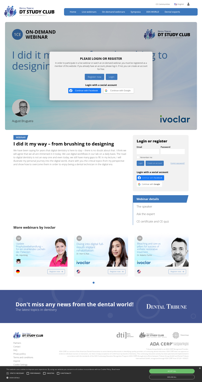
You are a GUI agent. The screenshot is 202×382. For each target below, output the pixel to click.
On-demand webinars (113, 11)
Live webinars (89, 11)
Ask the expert (146, 214)
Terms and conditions (23, 357)
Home (73, 11)
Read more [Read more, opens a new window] (116, 369)
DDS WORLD (152, 11)
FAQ (15, 350)
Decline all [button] (171, 377)
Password (165, 147)
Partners (17, 343)
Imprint (16, 361)
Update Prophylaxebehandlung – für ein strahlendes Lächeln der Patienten (30, 248)
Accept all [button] (172, 371)
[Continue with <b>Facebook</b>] (84, 90)
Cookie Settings (20, 364)
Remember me (146, 157)
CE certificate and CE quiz (153, 221)
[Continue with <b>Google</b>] (119, 90)
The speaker (144, 206)
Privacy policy (19, 353)
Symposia (136, 11)
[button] (94, 283)
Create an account (154, 163)
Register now (94, 76)
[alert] (101, 374)
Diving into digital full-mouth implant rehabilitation (90, 247)
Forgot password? (178, 163)
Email (139, 147)
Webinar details (148, 199)
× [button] (200, 368)
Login (111, 76)
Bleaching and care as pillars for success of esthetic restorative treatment (149, 248)
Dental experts (172, 11)
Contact (16, 346)
